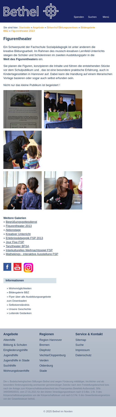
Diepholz (45, 350)
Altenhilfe (9, 340)
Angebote (38, 27)
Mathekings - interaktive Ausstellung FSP (32, 254)
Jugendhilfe (10, 355)
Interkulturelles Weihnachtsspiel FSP (29, 250)
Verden (44, 360)
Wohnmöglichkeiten (20, 288)
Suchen (92, 17)
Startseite (24, 27)
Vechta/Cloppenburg (52, 355)
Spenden (79, 17)
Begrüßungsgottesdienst (21, 221)
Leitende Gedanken (20, 313)
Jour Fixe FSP (15, 242)
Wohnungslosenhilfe (16, 370)
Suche (79, 344)
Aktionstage (13, 230)
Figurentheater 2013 (23, 31)
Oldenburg (46, 365)
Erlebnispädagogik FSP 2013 (24, 238)
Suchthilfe (9, 365)
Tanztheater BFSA (17, 246)
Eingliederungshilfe (15, 350)
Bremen (44, 344)
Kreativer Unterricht (18, 234)
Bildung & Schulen (15, 344)
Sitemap (80, 340)
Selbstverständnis (19, 304)
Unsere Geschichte (20, 309)
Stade (43, 370)
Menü (106, 17)
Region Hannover (50, 340)
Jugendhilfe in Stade (16, 360)
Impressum (82, 350)
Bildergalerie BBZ (19, 292)
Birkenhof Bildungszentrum (62, 27)
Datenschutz (83, 355)
